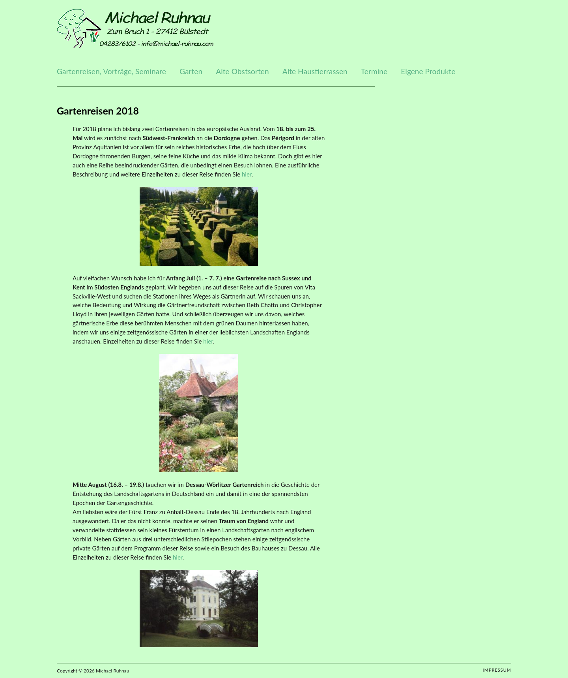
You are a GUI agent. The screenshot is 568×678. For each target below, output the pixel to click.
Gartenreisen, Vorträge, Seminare (111, 71)
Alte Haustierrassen (315, 71)
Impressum (497, 669)
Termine (374, 71)
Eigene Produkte (428, 71)
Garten (190, 71)
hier (247, 174)
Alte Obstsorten (242, 71)
